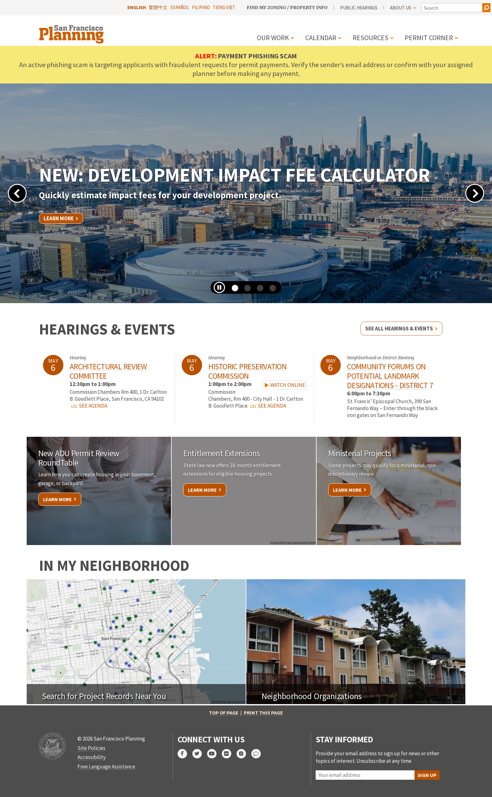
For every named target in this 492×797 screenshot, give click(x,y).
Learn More (59, 218)
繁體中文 (158, 7)
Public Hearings (358, 8)
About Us (403, 8)
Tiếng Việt (224, 7)
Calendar (320, 37)
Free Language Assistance (106, 766)
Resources (370, 37)
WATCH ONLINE (284, 385)
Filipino (201, 7)
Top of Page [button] (223, 712)
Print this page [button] (263, 712)
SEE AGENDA (89, 405)
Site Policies (91, 748)
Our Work (273, 37)
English (136, 7)
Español (179, 7)
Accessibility (92, 757)
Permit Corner (429, 37)
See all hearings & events (399, 328)
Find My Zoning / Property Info (287, 7)
